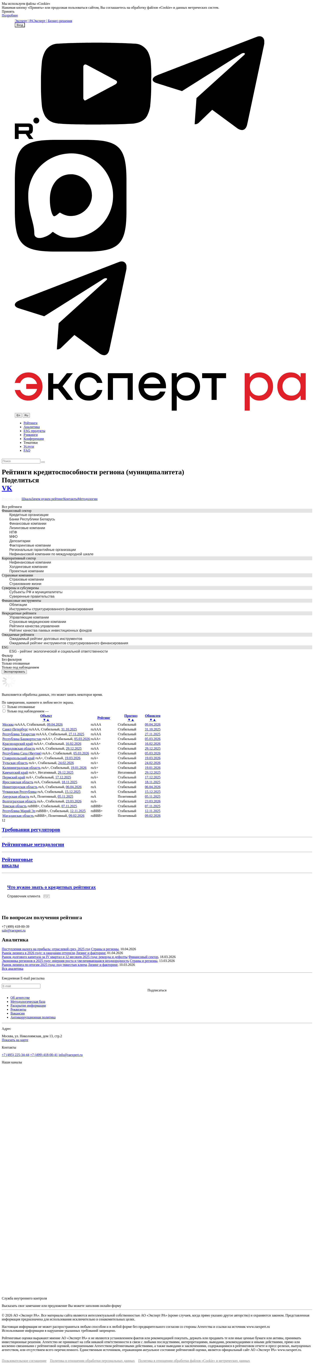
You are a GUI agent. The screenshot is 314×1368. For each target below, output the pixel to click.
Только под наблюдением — (28, 711)
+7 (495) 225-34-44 (15, 1055)
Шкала (27, 499)
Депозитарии (19, 541)
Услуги (29, 446)
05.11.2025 (65, 796)
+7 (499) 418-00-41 (44, 1055)
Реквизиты (18, 1009)
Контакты (70, 499)
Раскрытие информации (28, 1005)
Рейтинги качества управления (34, 626)
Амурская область (15, 796)
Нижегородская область (20, 787)
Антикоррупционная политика (33, 1017)
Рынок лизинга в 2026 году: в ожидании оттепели (38, 953)
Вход (20, 25)
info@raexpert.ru (71, 1055)
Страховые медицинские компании (37, 622)
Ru (26, 415)
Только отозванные (21, 707)
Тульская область (15, 763)
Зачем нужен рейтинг (47, 499)
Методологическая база (27, 1001)
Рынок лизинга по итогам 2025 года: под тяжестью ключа (44, 965)
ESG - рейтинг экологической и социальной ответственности (58, 651)
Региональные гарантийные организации (42, 550)
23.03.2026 (74, 801)
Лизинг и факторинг (91, 953)
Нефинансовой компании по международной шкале (51, 554)
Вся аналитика (12, 968)
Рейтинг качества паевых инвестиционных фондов (50, 630)
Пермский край (13, 777)
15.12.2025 (72, 792)
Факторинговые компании (30, 545)
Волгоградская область (19, 801)
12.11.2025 (77, 811)
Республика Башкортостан (21, 739)
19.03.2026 (72, 758)
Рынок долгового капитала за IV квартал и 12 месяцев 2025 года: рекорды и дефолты (65, 957)
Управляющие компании (29, 617)
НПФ (13, 532)
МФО (13, 536)
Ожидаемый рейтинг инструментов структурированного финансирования (68, 643)
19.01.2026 (79, 768)
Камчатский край (15, 772)
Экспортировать (14, 671)
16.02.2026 (73, 744)
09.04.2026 (55, 724)
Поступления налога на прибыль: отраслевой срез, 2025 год (46, 949)
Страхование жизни (25, 584)
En (18, 415)
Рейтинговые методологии (33, 844)
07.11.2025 (69, 806)
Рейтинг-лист (12, 499)
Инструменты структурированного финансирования (51, 609)
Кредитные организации (28, 515)
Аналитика (32, 427)
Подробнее (10, 15)
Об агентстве (20, 997)
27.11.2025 (76, 734)
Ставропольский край (18, 758)
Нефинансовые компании (30, 562)
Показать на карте (15, 1040)
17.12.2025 (63, 777)
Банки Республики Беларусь (32, 519)
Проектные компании (26, 571)
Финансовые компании (27, 523)
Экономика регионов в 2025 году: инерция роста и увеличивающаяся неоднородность (65, 961)
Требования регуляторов (31, 829)
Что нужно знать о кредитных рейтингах (51, 887)
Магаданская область (18, 816)
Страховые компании (26, 579)
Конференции (34, 439)
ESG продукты (34, 431)
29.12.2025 (74, 748)
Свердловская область (18, 748)
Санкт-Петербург (15, 729)
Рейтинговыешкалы (17, 862)
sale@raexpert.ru (14, 930)
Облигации (18, 605)
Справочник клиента (23, 896)
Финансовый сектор (143, 957)
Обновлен (152, 718)
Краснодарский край (17, 744)
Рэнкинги (31, 435)
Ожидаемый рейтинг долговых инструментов (45, 639)
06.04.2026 (74, 787)
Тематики (31, 442)
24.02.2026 (66, 763)
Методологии (87, 499)
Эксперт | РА (24, 21)
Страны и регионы (105, 949)
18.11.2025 (69, 782)
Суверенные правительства (32, 596)
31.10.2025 (69, 729)
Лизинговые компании (27, 528)
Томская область (14, 806)
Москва (8, 724)
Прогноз (131, 718)
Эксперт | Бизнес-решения (52, 21)
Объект (46, 718)
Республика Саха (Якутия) (21, 753)
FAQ (27, 450)
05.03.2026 (82, 739)
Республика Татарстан (18, 734)
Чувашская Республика (19, 792)
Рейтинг (103, 718)
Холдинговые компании (28, 567)
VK (7, 488)
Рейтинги (31, 423)
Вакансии (17, 1013)
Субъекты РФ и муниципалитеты (35, 592)
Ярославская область (17, 782)
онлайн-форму (110, 1306)
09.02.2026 (76, 816)
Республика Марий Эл (18, 811)
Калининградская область (21, 768)
